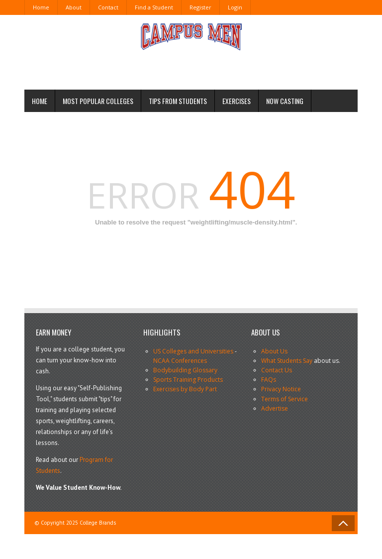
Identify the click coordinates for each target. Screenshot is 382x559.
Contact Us (276, 370)
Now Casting (284, 101)
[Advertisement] (165, 66)
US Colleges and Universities (193, 351)
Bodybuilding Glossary (185, 370)
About (74, 7)
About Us (274, 351)
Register (200, 7)
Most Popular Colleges (98, 101)
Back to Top (343, 523)
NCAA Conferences (180, 360)
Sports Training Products (188, 379)
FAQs (268, 379)
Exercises (236, 101)
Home (41, 7)
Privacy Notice (281, 389)
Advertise (274, 408)
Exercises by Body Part (185, 389)
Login (235, 7)
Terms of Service (284, 399)
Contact (108, 7)
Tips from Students (178, 101)
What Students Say (286, 360)
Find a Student (154, 7)
